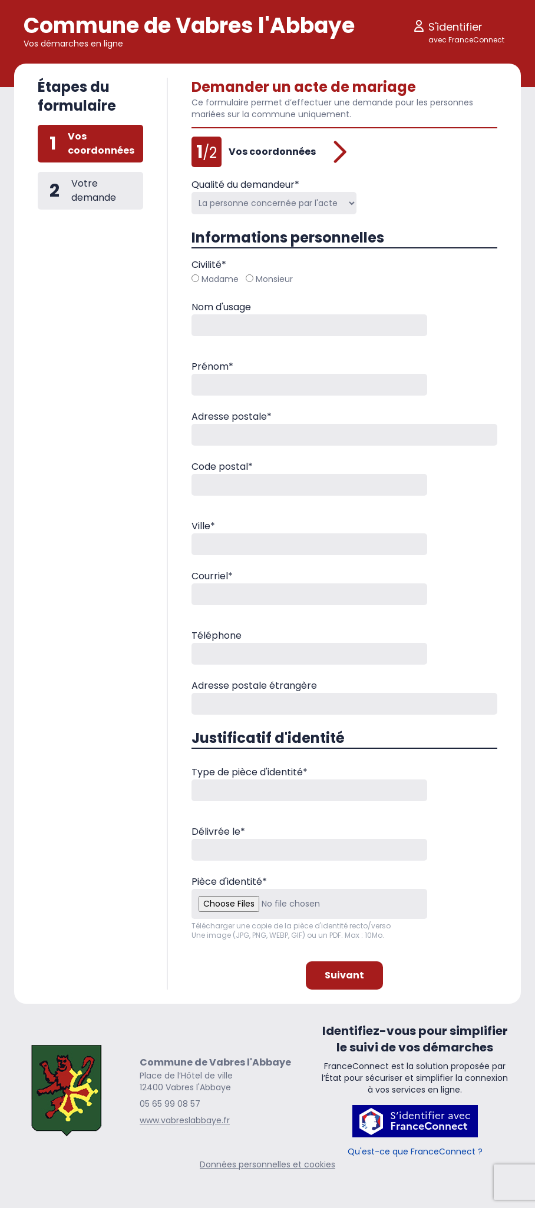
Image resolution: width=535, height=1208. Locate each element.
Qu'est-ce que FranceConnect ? (415, 1151)
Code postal (222, 466)
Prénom (212, 366)
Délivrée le (218, 831)
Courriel (212, 576)
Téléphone (216, 635)
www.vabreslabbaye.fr (185, 1120)
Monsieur (269, 279)
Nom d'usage (221, 307)
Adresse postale (231, 416)
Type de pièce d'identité (249, 772)
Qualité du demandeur (245, 184)
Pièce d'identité (229, 881)
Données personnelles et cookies (267, 1164)
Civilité (208, 264)
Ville (203, 526)
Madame (215, 279)
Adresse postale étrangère (254, 685)
